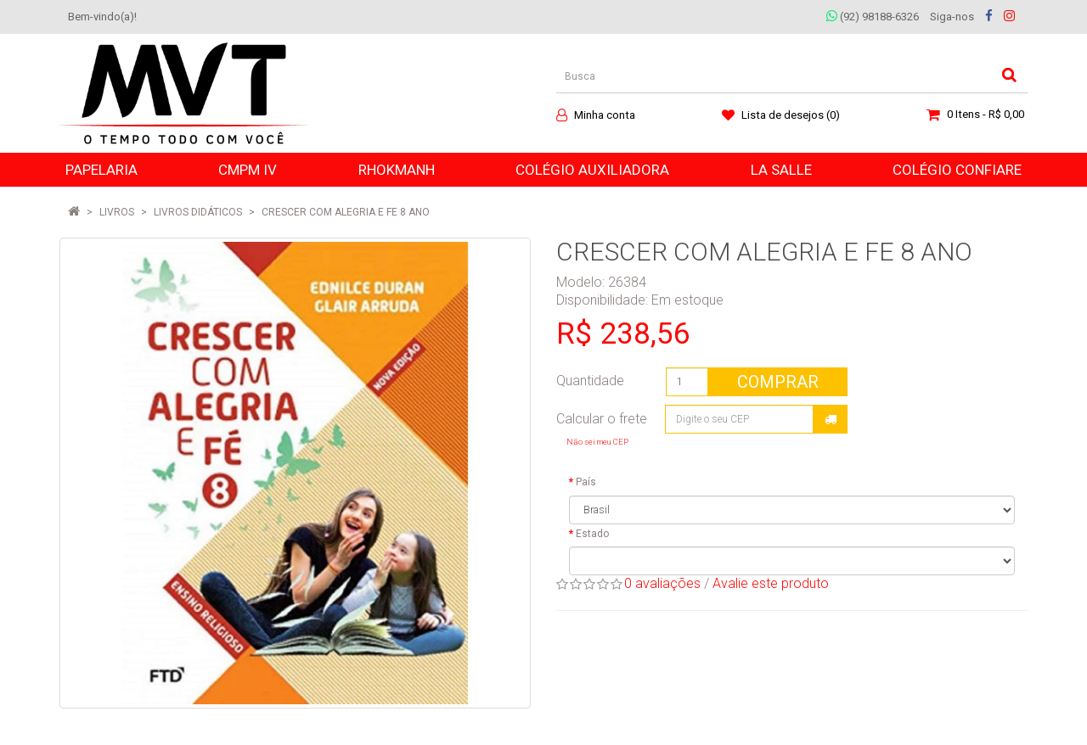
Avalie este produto (770, 583)
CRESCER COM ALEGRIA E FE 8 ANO (346, 212)
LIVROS (116, 212)
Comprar (778, 382)
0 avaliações (662, 583)
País (586, 482)
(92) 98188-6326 (872, 16)
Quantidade (590, 380)
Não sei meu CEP (597, 441)
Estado (592, 534)
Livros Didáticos (198, 212)
